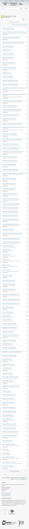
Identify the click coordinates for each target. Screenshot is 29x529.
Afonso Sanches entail (7, 419)
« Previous (5, 474)
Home (6, 1)
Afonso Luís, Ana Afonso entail (9, 340)
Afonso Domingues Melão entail (9, 105)
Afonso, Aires (5, 449)
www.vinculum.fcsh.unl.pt (6, 495)
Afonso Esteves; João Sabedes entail (10, 207)
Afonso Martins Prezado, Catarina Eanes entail (12, 351)
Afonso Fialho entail (6, 249)
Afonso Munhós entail (7, 373)
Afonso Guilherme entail (7, 307)
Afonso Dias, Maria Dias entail (8, 67)
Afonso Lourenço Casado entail (9, 323)
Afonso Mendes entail (7, 359)
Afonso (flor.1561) (6, 265)
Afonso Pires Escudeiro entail (8, 394)
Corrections (11, 1)
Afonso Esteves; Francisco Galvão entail (11, 204)
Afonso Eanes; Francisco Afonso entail (10, 144)
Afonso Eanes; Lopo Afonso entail (9, 160)
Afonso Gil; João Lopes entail (8, 289)
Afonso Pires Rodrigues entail (8, 407)
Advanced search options (14, 22)
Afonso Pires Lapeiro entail (8, 398)
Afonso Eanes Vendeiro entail (8, 183)
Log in (27, 1)
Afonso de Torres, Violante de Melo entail (11, 37)
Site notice (22, 1)
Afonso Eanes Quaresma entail (9, 178)
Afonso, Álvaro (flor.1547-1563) (9, 462)
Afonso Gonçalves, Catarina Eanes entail (11, 299)
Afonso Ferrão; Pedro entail (8, 245)
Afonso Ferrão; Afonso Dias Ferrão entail (11, 238)
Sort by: (14, 24)
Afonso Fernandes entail (7, 229)
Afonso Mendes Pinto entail (8, 364)
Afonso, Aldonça (6, 453)
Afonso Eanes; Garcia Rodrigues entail (10, 147)
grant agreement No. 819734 (11, 505)
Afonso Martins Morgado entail (9, 347)
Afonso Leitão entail (6, 316)
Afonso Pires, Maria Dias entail (9, 411)
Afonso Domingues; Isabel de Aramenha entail (12, 100)
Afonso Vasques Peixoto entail (9, 427)
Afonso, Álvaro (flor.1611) (7, 466)
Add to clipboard (26, 28)
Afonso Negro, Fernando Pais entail (10, 377)
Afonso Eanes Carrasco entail (8, 118)
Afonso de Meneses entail (8, 28)
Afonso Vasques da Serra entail (9, 424)
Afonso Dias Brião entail (7, 46)
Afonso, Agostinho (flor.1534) (8, 444)
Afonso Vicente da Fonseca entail (9, 435)
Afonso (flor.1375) (6, 259)
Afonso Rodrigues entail (7, 415)
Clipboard (26, 8)
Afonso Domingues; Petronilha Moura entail (12, 109)
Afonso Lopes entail (6, 319)
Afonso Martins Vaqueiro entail (9, 355)
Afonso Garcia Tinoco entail (8, 280)
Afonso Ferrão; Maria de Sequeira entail (11, 242)
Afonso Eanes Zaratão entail (8, 188)
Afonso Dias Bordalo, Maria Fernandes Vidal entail (13, 42)
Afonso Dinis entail (6, 72)
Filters (4, 13)
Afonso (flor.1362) (6, 254)
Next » (26, 474)
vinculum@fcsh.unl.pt (7, 492)
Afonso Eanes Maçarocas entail (9, 164)
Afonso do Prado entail (7, 76)
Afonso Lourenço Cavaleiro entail (9, 327)
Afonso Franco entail (6, 275)
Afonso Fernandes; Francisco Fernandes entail (12, 233)
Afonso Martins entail (7, 343)
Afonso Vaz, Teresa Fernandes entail (10, 431)
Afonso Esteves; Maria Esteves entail (10, 211)
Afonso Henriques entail (7, 312)
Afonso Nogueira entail (7, 380)
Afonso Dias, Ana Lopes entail (8, 62)
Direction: (21, 24)
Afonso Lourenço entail (7, 331)
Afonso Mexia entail (6, 368)
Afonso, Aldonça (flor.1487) (8, 457)
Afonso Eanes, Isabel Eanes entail (9, 193)
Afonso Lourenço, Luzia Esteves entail (10, 335)
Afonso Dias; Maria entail (7, 57)
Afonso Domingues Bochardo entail (10, 80)
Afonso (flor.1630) (6, 270)
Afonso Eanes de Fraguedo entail (9, 133)
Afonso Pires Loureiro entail (8, 402)
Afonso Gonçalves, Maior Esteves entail (11, 303)
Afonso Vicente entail (7, 440)
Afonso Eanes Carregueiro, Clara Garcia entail (12, 123)
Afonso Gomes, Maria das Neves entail (10, 294)
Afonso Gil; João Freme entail (8, 284)
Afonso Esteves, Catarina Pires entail (10, 215)
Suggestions (17, 1)
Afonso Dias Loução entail (8, 53)
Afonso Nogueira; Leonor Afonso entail (10, 385)
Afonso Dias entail (6, 49)
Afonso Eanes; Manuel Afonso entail (10, 169)
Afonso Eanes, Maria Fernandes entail (10, 198)
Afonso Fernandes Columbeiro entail (10, 219)
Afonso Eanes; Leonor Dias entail (9, 156)
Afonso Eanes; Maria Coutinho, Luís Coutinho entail (13, 173)
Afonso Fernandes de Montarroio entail (11, 224)
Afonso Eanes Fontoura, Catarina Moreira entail (12, 139)
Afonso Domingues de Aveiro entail (10, 84)
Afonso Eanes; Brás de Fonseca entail (10, 114)
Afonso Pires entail (6, 391)
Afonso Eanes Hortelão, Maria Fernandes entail (12, 151)
